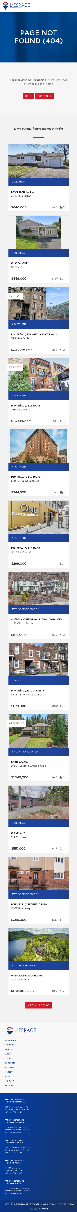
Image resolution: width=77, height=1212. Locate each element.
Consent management (64, 1205)
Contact (9, 1081)
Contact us (45, 96)
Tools (8, 1058)
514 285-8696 (15, 1132)
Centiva (43, 1209)
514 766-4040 (15, 1173)
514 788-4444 (15, 1112)
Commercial (11, 1045)
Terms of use (48, 1205)
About (8, 1054)
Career (8, 1072)
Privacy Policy (36, 1205)
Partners (9, 1067)
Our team (9, 1049)
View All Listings (38, 1005)
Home (28, 96)
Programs (10, 1063)
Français (9, 1085)
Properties (10, 1040)
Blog (7, 1076)
